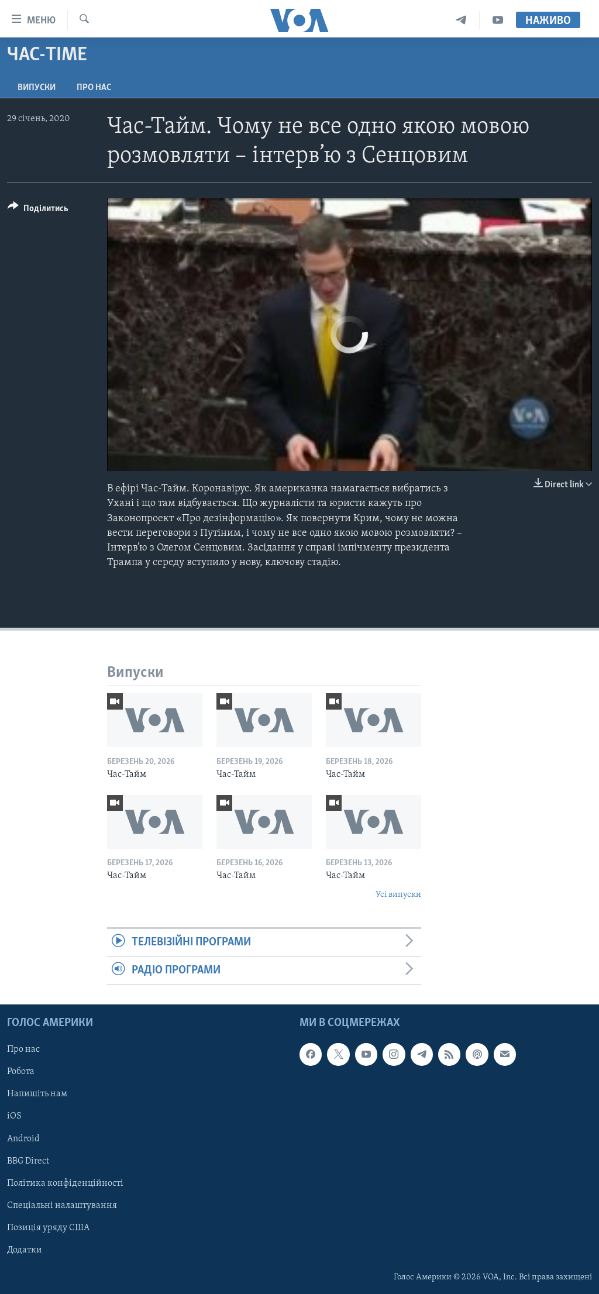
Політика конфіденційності (65, 1183)
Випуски (37, 87)
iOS (14, 1116)
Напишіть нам (37, 1094)
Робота (21, 1071)
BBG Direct (28, 1161)
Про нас (94, 87)
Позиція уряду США (48, 1228)
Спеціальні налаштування (62, 1205)
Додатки (24, 1250)
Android (23, 1139)
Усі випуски (398, 894)
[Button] (38, 210)
